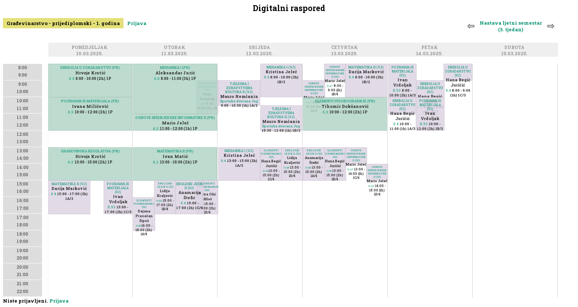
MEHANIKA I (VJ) (281, 67)
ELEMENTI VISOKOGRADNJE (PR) (345, 101)
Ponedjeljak (91, 48)
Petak (430, 48)
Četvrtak (345, 48)
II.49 (265, 171)
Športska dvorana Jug (239, 101)
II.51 (329, 171)
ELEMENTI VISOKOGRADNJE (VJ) (206, 187)
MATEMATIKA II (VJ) (69, 184)
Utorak (176, 48)
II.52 (159, 200)
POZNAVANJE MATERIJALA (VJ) (118, 188)
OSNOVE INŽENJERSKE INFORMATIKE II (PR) (175, 117)
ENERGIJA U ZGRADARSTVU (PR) (90, 67)
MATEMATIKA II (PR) (175, 151)
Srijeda (260, 48)
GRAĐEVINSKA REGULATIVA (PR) (90, 151)
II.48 (286, 167)
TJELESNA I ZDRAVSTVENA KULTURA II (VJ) (239, 88)
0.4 (53, 194)
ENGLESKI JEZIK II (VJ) (165, 185)
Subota (515, 48)
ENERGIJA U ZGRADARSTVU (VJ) (458, 71)
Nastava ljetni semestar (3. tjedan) (511, 26)
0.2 (156, 162)
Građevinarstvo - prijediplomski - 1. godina (63, 23)
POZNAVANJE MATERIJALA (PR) (90, 101)
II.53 (111, 207)
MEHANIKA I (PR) (175, 67)
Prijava (136, 23)
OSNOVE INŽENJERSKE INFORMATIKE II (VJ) (335, 71)
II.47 (330, 86)
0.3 (71, 78)
